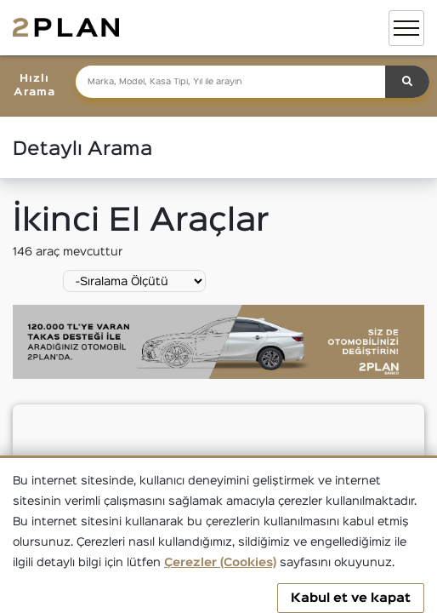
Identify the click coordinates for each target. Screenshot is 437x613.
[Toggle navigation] (406, 28)
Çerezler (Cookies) (220, 563)
